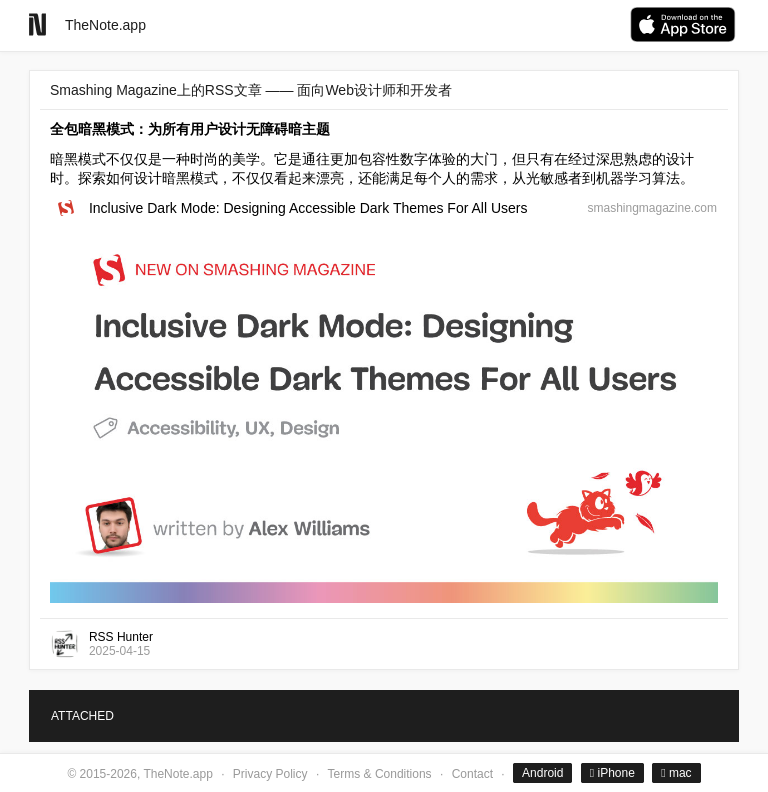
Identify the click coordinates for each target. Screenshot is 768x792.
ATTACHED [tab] (82, 716)
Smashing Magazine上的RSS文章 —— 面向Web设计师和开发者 (251, 90)
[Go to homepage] (37, 24)
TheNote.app (105, 25)
